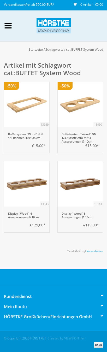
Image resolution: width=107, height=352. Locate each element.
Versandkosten (95, 251)
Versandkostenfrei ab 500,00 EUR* (29, 4)
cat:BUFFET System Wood (84, 49)
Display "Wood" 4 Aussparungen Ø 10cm (23, 215)
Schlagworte (54, 49)
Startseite (36, 49)
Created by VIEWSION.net (65, 338)
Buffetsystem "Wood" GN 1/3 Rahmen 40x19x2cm (25, 136)
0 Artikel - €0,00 (88, 4)
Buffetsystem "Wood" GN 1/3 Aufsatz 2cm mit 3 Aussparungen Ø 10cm (79, 137)
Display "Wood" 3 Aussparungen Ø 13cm (77, 215)
